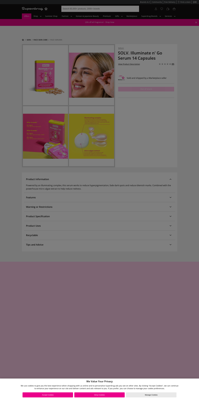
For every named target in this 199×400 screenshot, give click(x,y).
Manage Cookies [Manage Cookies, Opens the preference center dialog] (151, 395)
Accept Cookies (48, 395)
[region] (99, 389)
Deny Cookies (99, 395)
